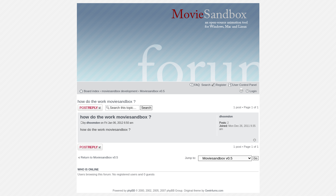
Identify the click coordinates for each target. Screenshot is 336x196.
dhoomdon (93, 122)
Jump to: (191, 157)
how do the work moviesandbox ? (107, 101)
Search (206, 84)
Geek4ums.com (214, 190)
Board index (91, 91)
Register (221, 84)
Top (254, 140)
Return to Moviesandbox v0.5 (99, 157)
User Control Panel (245, 84)
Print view (241, 90)
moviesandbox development (119, 91)
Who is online (88, 169)
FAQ (197, 84)
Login (253, 91)
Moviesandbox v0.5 (152, 91)
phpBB (131, 190)
